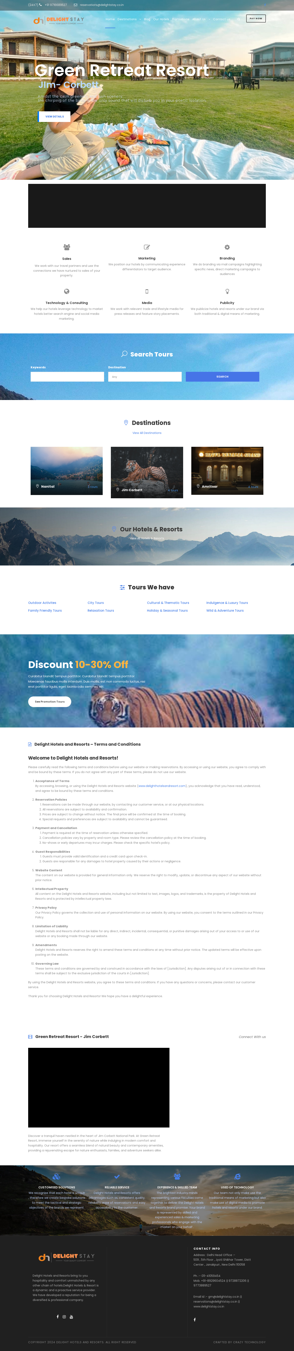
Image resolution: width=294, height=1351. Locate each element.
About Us (199, 19)
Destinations (127, 19)
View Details (55, 116)
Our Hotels (161, 19)
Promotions (180, 19)
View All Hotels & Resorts (147, 538)
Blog (147, 19)
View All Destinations (147, 433)
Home (110, 19)
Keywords (38, 367)
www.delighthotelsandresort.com (162, 786)
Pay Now (256, 18)
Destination (117, 367)
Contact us (221, 19)
